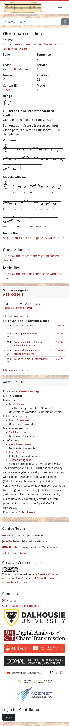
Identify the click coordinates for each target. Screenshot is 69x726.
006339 (59, 359)
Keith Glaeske (17, 452)
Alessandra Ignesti (20, 460)
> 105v (36, 303)
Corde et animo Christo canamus (31, 359)
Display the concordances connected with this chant (32, 258)
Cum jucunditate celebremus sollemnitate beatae (29, 343)
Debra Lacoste (17, 404)
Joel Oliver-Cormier (20, 444)
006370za (60, 350)
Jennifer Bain (11, 541)
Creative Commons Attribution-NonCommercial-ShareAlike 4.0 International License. (31, 578)
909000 (8, 90)
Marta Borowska (19, 420)
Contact (9, 601)
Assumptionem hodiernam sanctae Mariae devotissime (32, 352)
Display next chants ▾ (16, 370)
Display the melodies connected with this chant (32, 276)
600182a (59, 325)
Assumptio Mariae (15, 69)
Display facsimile (19, 307)
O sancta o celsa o (23, 325)
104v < (27, 303)
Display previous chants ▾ (18, 316)
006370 (59, 342)
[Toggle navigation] (60, 7)
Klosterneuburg (29, 391)
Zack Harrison (17, 432)
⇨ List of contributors (15, 553)
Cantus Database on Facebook (20, 605)
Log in (9, 717)
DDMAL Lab (9, 547)
